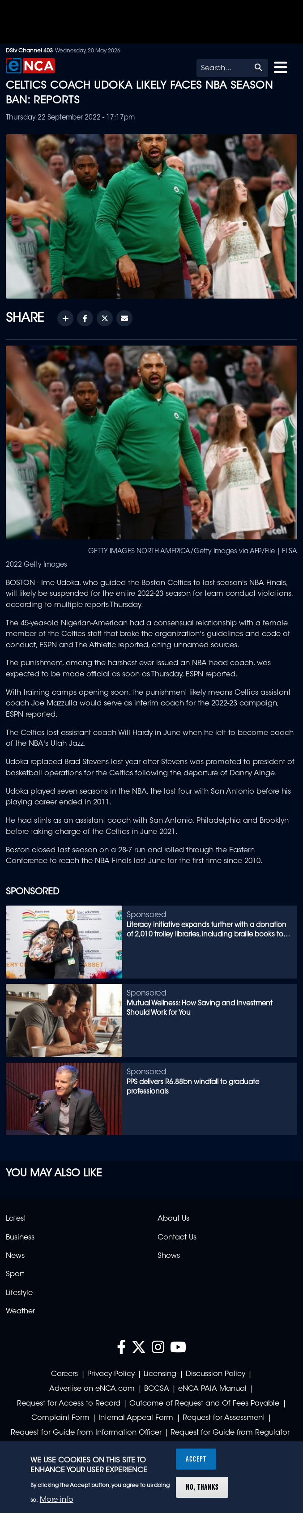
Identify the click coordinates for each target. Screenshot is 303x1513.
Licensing (160, 1374)
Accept (196, 1458)
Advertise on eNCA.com (92, 1389)
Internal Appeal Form (135, 1418)
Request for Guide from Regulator (230, 1432)
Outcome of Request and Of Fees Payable (204, 1403)
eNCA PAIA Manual (212, 1389)
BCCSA (156, 1389)
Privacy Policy (111, 1374)
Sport (15, 1274)
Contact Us (177, 1237)
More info (56, 1500)
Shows (169, 1256)
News (15, 1256)
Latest (16, 1218)
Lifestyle (19, 1293)
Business (20, 1237)
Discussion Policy (215, 1374)
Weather (20, 1311)
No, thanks (202, 1487)
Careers (64, 1374)
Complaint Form (60, 1418)
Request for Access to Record (68, 1403)
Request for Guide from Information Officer (86, 1432)
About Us (173, 1218)
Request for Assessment (224, 1418)
